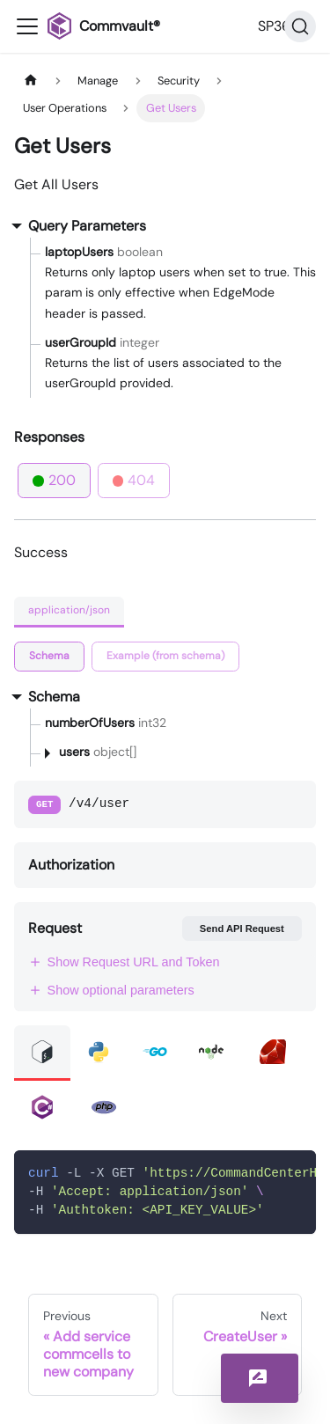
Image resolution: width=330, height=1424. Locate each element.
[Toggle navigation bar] (27, 26)
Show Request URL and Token (124, 962)
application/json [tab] (69, 610)
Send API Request (242, 928)
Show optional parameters (111, 990)
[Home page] (31, 80)
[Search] (300, 26)
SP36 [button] (274, 26)
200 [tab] (54, 480)
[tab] (49, 657)
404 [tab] (134, 480)
